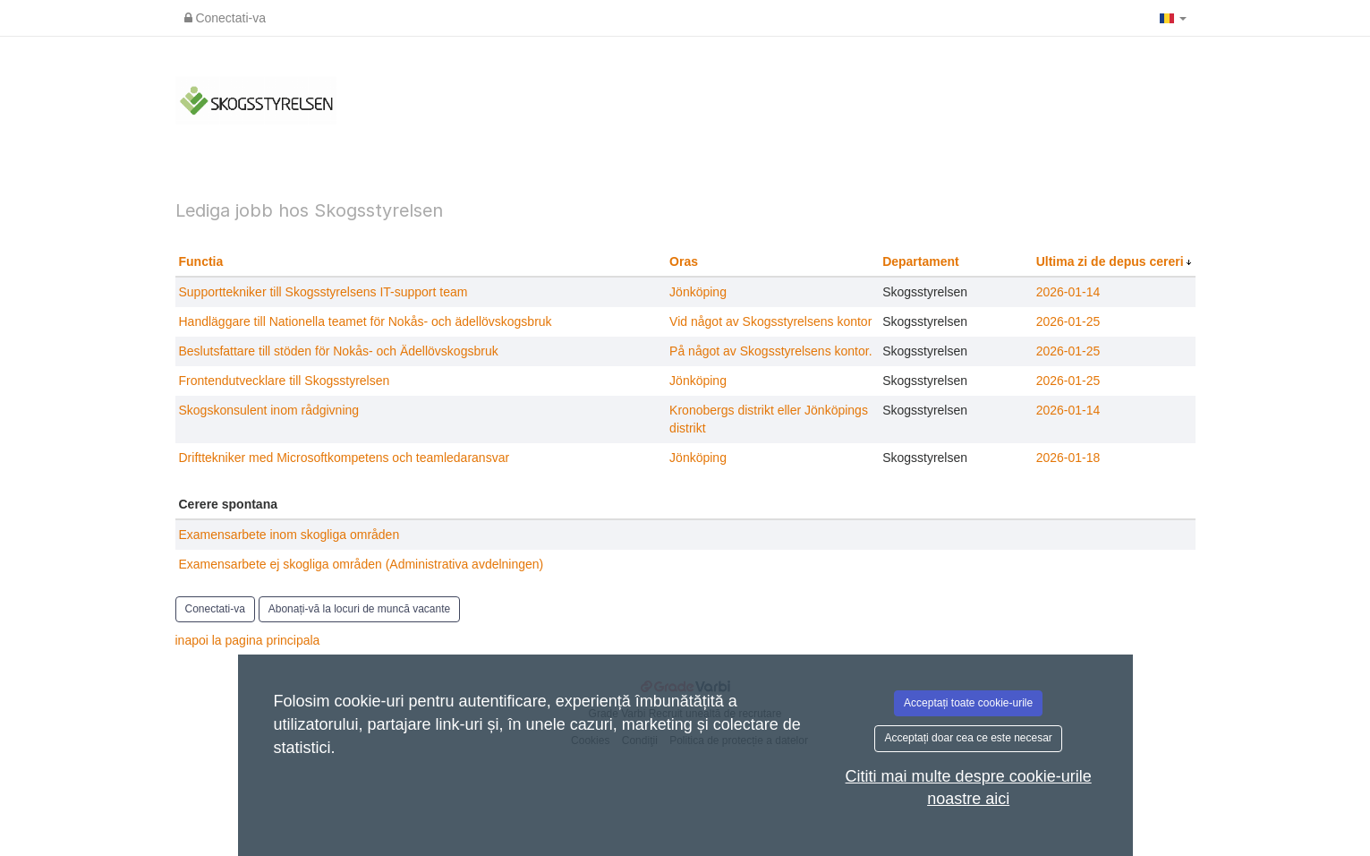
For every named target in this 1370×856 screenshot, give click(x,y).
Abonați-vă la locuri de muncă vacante (359, 609)
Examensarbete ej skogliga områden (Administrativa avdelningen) (361, 564)
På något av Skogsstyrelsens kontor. (770, 351)
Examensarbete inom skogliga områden (289, 534)
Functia (201, 261)
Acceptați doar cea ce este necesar (967, 738)
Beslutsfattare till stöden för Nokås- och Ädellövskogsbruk (338, 351)
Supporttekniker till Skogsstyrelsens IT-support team (323, 292)
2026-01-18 (1068, 457)
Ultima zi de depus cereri (1111, 261)
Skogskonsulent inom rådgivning (269, 410)
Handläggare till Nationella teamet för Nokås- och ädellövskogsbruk (365, 321)
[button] (1173, 18)
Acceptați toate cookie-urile (968, 703)
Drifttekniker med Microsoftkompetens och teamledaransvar (344, 457)
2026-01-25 (1068, 321)
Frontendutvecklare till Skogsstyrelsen (284, 380)
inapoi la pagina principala (247, 640)
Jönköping (698, 292)
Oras (683, 261)
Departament (920, 261)
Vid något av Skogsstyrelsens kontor (770, 321)
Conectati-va (225, 18)
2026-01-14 (1068, 292)
